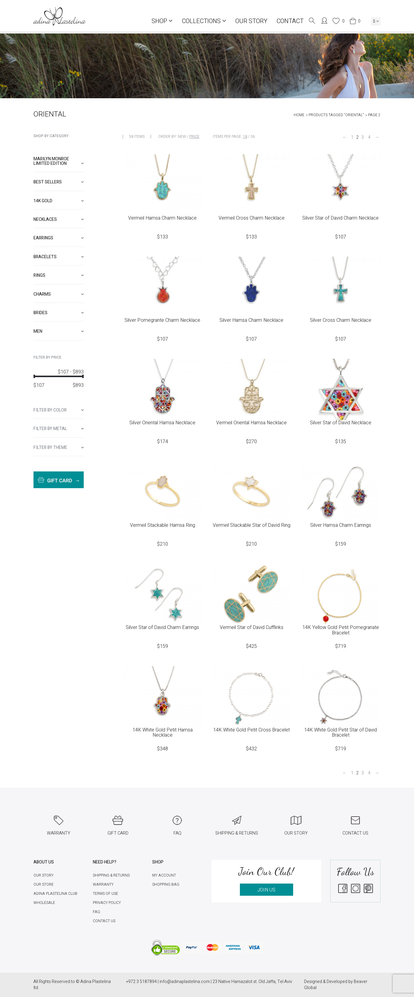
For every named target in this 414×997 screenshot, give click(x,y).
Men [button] (58, 331)
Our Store (43, 884)
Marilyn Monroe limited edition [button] (58, 161)
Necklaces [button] (58, 219)
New (182, 136)
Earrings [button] (58, 238)
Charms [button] (58, 294)
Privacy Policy (107, 902)
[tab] (58, 161)
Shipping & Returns (111, 875)
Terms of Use (105, 893)
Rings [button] (58, 275)
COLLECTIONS (204, 21)
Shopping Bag (165, 884)
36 (253, 136)
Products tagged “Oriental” (336, 115)
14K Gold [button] (58, 201)
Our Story (251, 21)
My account (164, 875)
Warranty (103, 884)
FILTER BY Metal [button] (58, 429)
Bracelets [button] (58, 257)
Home (299, 115)
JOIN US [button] (266, 890)
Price (194, 136)
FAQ (96, 912)
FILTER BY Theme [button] (58, 447)
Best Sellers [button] (58, 182)
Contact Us (104, 921)
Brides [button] (58, 313)
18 (245, 136)
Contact (289, 21)
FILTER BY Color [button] (58, 410)
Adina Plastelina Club (55, 893)
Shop (162, 21)
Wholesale (44, 902)
